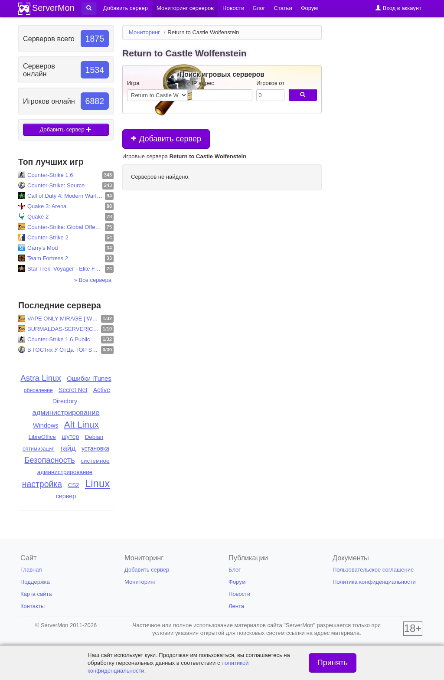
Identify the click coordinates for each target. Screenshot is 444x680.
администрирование (66, 412)
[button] (89, 8)
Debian (94, 437)
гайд (67, 448)
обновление (38, 390)
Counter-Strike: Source (56, 185)
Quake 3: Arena (46, 206)
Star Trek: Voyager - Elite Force (65, 268)
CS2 (73, 485)
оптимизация (39, 449)
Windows (45, 425)
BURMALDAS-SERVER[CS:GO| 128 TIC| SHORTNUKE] (63, 329)
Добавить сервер (66, 129)
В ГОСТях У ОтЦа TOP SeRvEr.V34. (63, 350)
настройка (42, 484)
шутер (70, 436)
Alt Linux (81, 424)
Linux (97, 483)
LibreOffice (42, 437)
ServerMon (53, 8)
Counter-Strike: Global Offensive (65, 227)
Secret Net (73, 389)
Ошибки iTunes (89, 378)
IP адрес (203, 83)
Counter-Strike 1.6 (50, 175)
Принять (332, 662)
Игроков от (270, 83)
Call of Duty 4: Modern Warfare (65, 196)
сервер (66, 496)
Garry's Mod (42, 248)
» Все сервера (92, 280)
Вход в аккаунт (398, 8)
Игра (133, 83)
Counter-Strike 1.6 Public (58, 339)
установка (95, 448)
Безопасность (49, 459)
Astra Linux (40, 377)
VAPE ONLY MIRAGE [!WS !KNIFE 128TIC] (63, 318)
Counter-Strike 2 (48, 237)
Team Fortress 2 (47, 258)
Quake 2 (38, 216)
